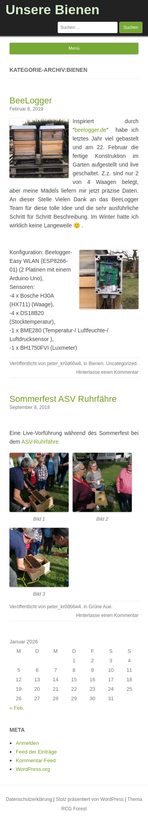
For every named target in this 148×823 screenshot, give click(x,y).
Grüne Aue (100, 606)
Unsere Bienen (52, 9)
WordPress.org (33, 769)
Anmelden (27, 743)
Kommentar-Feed (36, 760)
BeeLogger (30, 100)
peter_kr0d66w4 (64, 363)
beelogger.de (91, 130)
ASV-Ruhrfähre (40, 442)
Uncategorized (121, 363)
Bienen (96, 363)
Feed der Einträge (36, 752)
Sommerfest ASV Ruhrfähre (62, 399)
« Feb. (16, 708)
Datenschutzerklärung (29, 799)
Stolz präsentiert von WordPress (90, 799)
